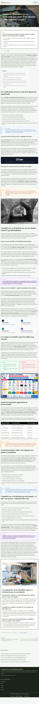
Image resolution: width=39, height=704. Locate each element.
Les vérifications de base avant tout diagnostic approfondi (14, 76)
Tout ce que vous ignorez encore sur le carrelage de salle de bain (14, 687)
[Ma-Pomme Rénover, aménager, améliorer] (5, 2)
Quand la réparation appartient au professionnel (12, 82)
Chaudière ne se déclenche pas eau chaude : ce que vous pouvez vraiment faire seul (15, 86)
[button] (13, 661)
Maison (12, 9)
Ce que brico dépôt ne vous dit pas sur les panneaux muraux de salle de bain (16, 683)
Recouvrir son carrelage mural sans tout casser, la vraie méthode (14, 685)
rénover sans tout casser (15, 246)
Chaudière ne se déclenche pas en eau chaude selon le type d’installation (14, 78)
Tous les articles (33, 702)
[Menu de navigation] (35, 2)
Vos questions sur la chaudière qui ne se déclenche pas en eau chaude (14, 89)
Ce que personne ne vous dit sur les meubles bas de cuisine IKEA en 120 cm (16, 692)
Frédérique (6, 23)
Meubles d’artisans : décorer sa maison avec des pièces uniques (14, 690)
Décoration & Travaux (7, 9)
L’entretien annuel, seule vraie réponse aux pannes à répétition (14, 83)
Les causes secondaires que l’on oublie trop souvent (13, 80)
